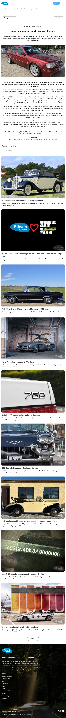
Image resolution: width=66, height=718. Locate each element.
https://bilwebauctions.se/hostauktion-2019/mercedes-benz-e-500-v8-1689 (33, 139)
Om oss (4, 673)
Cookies (4, 698)
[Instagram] (59, 711)
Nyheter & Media (11, 9)
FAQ (3, 681)
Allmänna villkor (6, 691)
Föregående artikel (9, 18)
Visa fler (33, 639)
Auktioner (5, 683)
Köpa (3, 686)
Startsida (4, 9)
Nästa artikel (59, 18)
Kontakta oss (6, 678)
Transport (4, 693)
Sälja (3, 688)
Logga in (56, 3)
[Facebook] (63, 711)
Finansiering (5, 696)
